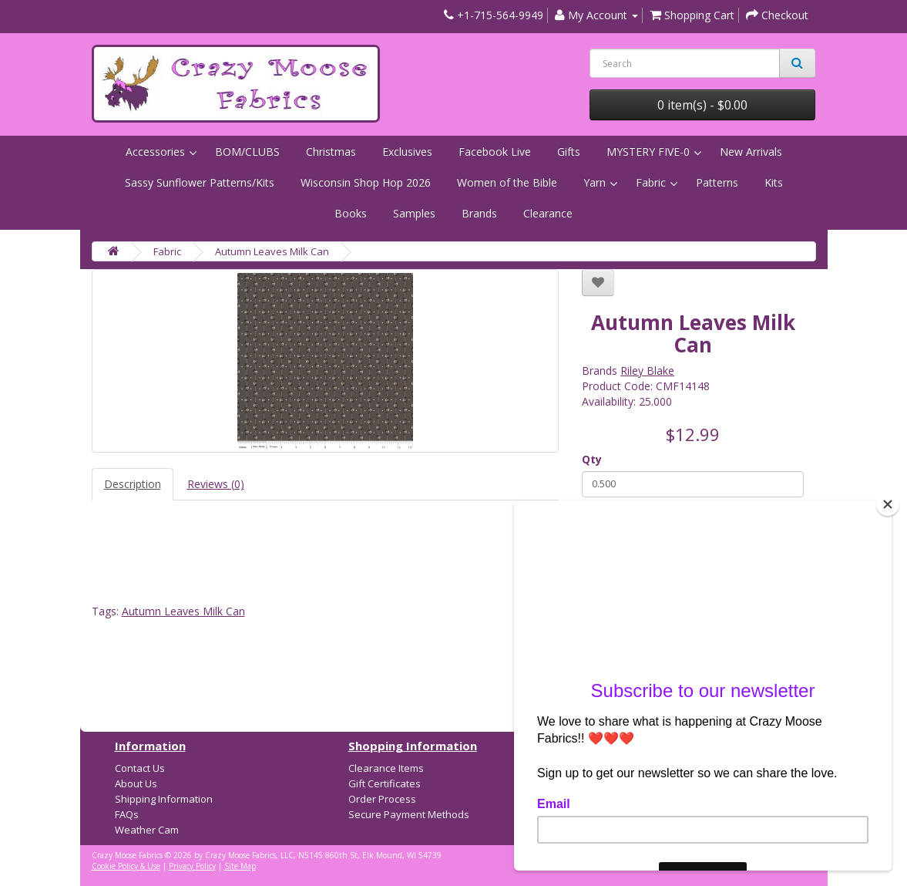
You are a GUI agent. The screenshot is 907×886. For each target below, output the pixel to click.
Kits (773, 182)
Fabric (651, 182)
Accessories (155, 151)
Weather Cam (147, 830)
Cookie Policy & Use (126, 866)
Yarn (594, 182)
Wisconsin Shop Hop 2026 (366, 182)
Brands (479, 213)
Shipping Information (164, 799)
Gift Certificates (384, 783)
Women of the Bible (507, 182)
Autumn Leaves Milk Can (272, 251)
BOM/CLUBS (247, 151)
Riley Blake (647, 370)
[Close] (887, 504)
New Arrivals (751, 151)
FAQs (127, 814)
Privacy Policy (192, 866)
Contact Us (140, 768)
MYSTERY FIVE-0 (648, 151)
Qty (592, 459)
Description (132, 484)
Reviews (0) (215, 484)
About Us (136, 783)
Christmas (331, 151)
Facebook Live (495, 151)
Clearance (548, 213)
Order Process (382, 799)
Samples (414, 213)
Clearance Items (386, 768)
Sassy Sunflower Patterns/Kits (199, 182)
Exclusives (407, 151)
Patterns (717, 182)
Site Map (240, 866)
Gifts (568, 151)
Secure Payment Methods (408, 814)
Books (350, 213)
